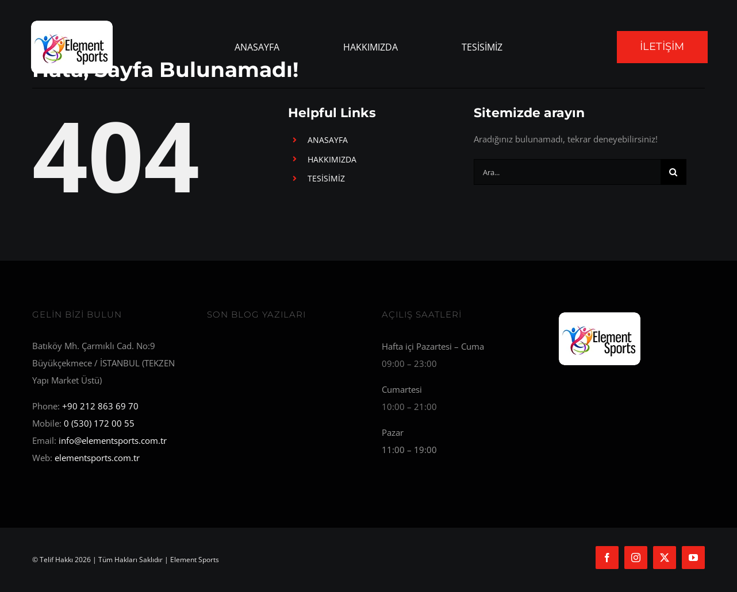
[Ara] (673, 172)
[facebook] (607, 557)
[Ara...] (567, 172)
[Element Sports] (600, 314)
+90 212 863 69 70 (100, 406)
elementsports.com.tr (97, 457)
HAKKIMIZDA (332, 159)
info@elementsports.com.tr (113, 440)
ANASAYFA (328, 139)
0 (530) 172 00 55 (99, 423)
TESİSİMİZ (326, 178)
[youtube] (693, 557)
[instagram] (635, 557)
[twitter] (664, 557)
